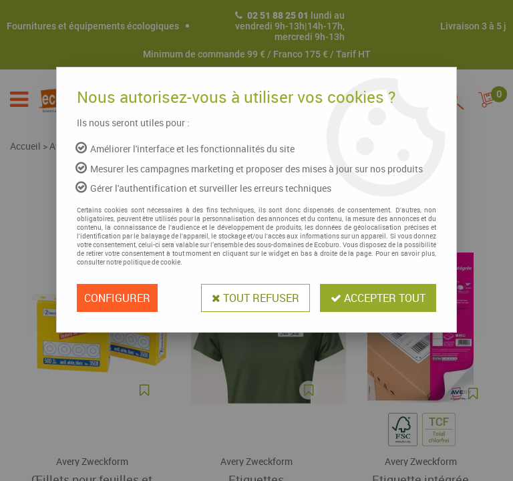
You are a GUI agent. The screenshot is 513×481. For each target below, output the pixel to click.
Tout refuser (255, 298)
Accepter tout (378, 298)
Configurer (117, 298)
